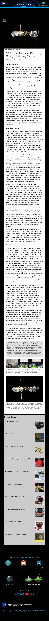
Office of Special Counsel (39, 610)
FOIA (10, 610)
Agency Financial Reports (8, 611)
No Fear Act (4, 610)
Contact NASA (19, 611)
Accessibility (27, 611)
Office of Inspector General (25, 610)
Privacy (15, 610)
